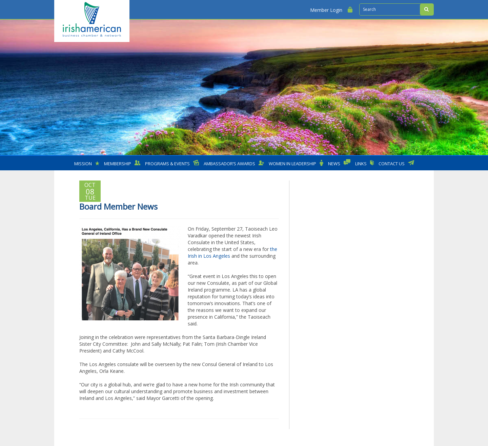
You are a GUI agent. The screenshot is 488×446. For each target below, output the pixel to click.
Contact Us (396, 162)
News (339, 162)
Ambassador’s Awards (234, 162)
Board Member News (118, 206)
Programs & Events (172, 162)
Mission (86, 162)
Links (364, 162)
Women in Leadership (296, 163)
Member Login (326, 10)
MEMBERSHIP (122, 162)
